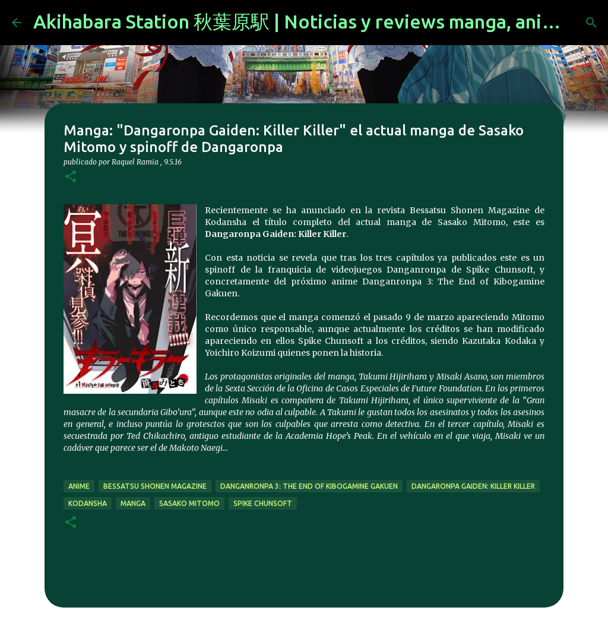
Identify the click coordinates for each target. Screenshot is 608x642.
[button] (71, 177)
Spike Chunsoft (262, 503)
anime (79, 486)
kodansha (87, 503)
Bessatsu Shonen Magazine (155, 486)
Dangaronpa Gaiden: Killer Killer (473, 486)
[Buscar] (591, 22)
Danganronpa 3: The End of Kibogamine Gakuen (309, 486)
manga (133, 503)
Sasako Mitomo (189, 503)
